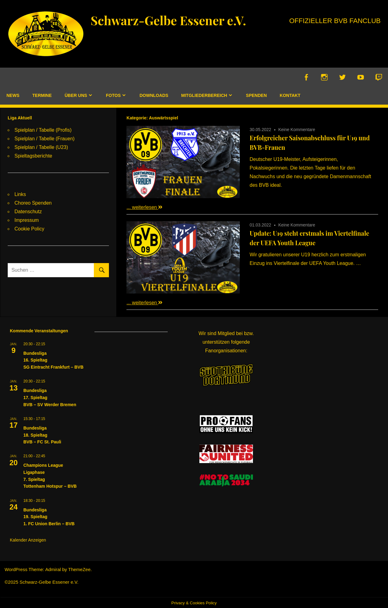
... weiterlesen (144, 207)
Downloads (153, 95)
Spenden (256, 95)
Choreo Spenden (33, 203)
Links (20, 194)
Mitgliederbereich (204, 95)
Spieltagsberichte (33, 155)
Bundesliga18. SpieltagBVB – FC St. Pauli (42, 435)
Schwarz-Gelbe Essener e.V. (168, 20)
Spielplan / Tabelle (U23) (41, 147)
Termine (42, 95)
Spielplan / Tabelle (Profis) (43, 130)
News (12, 95)
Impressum (26, 220)
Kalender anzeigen (28, 540)
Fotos (113, 95)
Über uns (76, 95)
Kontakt (290, 95)
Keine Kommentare (296, 129)
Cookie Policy (29, 228)
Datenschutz (28, 211)
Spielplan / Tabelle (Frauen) (44, 138)
